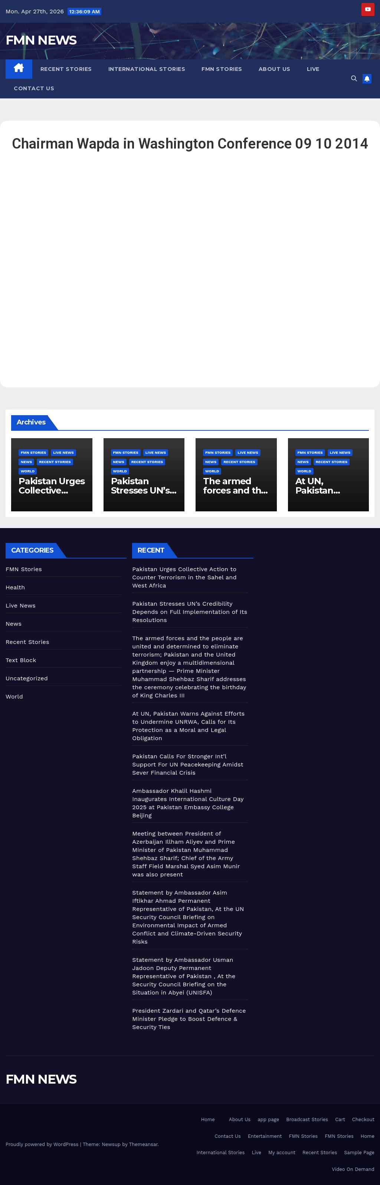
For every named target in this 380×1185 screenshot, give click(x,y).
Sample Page (359, 1152)
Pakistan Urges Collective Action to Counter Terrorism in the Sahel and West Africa (184, 577)
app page (268, 1119)
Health (15, 587)
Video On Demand (353, 1169)
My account (281, 1152)
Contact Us (34, 88)
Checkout (363, 1119)
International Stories (147, 69)
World (28, 471)
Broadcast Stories (307, 1119)
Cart (340, 1119)
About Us (275, 69)
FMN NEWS (41, 40)
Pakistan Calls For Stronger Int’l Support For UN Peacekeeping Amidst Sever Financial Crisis (187, 764)
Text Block (21, 660)
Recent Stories (66, 69)
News (26, 462)
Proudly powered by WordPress (43, 1144)
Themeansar (143, 1144)
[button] (354, 78)
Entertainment (265, 1136)
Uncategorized (27, 678)
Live (313, 69)
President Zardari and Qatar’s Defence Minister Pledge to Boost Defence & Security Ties (189, 1019)
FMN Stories (222, 69)
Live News (63, 452)
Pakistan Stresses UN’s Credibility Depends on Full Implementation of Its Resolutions (189, 612)
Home (208, 1119)
